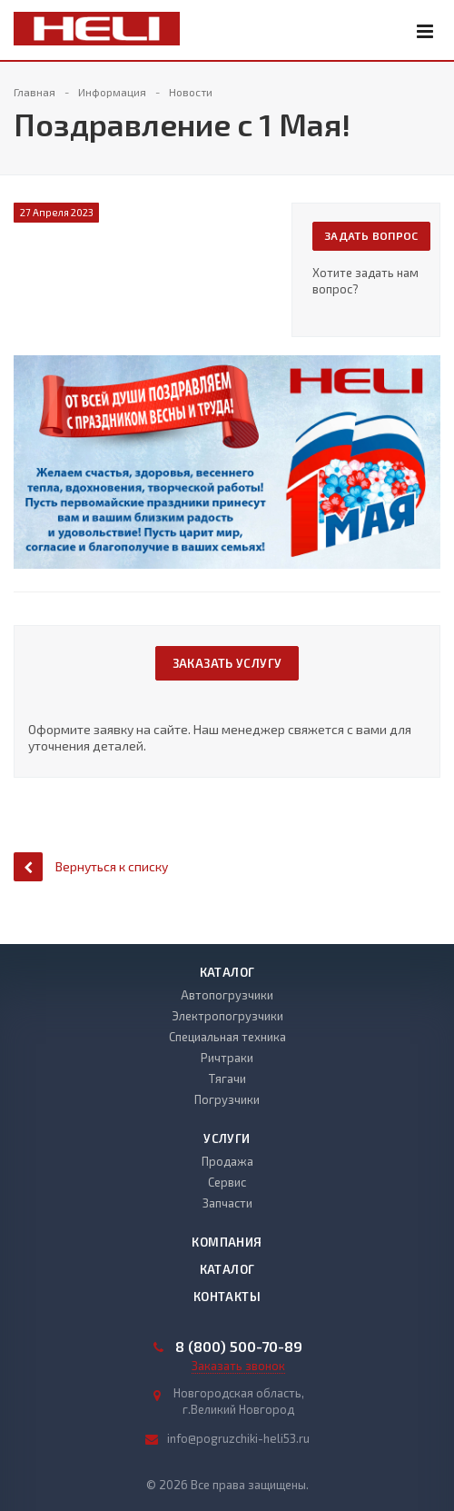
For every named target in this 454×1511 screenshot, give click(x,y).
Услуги (226, 1138)
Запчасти (227, 1203)
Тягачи (227, 1078)
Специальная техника (227, 1036)
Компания (227, 1242)
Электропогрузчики (227, 1016)
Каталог (227, 972)
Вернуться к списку (91, 866)
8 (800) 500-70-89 (238, 1346)
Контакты (227, 1296)
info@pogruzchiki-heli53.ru (238, 1438)
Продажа (227, 1161)
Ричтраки (227, 1057)
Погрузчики (227, 1099)
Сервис (227, 1182)
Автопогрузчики (227, 995)
